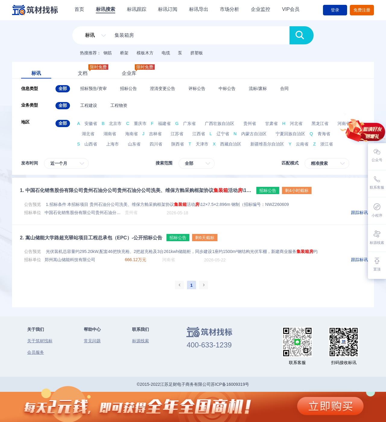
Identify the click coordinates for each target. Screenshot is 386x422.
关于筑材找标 (39, 340)
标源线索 (140, 340)
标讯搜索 (105, 9)
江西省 (198, 133)
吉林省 (155, 133)
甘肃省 (271, 123)
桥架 (124, 52)
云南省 (302, 144)
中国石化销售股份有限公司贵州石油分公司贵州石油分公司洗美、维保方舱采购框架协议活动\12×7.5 (136, 190)
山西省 (90, 144)
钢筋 (107, 52)
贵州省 (249, 123)
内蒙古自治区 (254, 133)
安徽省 (90, 123)
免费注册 (361, 10)
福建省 (164, 123)
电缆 (166, 52)
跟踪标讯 (359, 212)
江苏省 (177, 133)
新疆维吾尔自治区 (267, 144)
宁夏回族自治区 (290, 133)
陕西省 (177, 144)
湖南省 (109, 133)
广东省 (189, 123)
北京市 (115, 123)
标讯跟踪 (136, 9)
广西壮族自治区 (219, 123)
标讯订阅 (167, 9)
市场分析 (229, 9)
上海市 (112, 144)
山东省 (134, 144)
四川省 (156, 144)
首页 (79, 9)
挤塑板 (196, 52)
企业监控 (260, 9)
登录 (335, 10)
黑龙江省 (320, 123)
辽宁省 (223, 133)
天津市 (202, 144)
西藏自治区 (230, 144)
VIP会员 (290, 9)
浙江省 (326, 144)
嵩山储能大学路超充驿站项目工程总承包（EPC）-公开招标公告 (91, 237)
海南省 (131, 133)
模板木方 (145, 52)
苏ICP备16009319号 (230, 384)
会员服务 (35, 352)
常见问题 (92, 340)
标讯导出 (198, 9)
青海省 (324, 133)
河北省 (296, 123)
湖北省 (88, 133)
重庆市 (140, 123)
